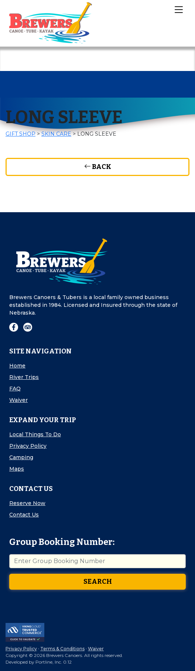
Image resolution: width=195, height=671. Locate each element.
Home (17, 365)
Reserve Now (27, 503)
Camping (21, 457)
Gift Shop (20, 134)
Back (97, 167)
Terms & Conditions (62, 648)
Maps (16, 468)
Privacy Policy (28, 446)
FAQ (15, 388)
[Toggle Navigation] (178, 9)
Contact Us (24, 514)
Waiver (18, 400)
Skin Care (56, 134)
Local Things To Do (35, 434)
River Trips (24, 377)
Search (97, 581)
